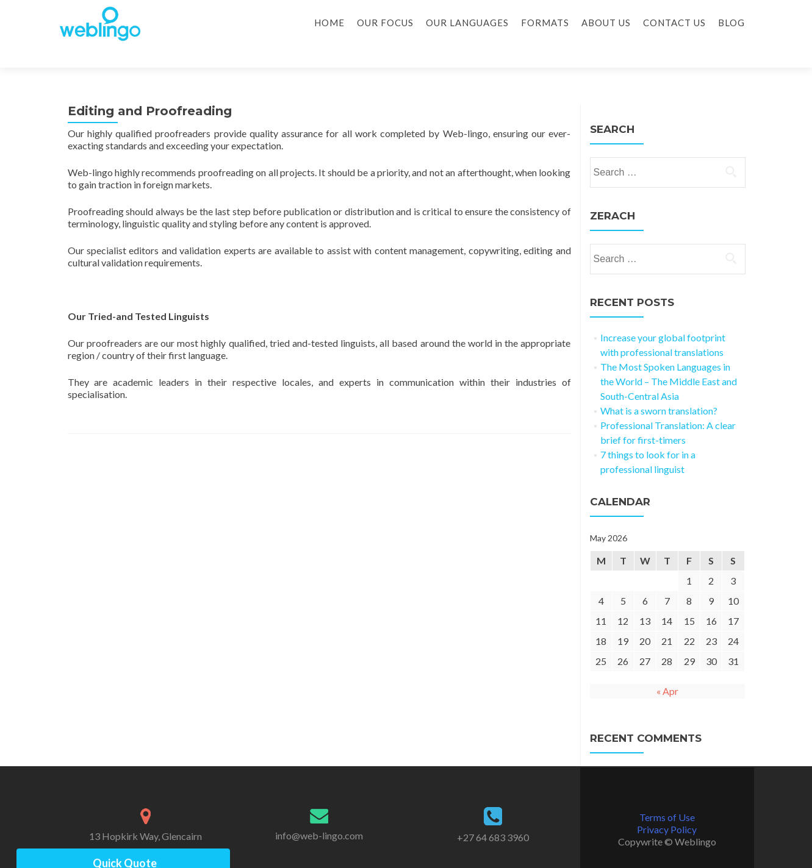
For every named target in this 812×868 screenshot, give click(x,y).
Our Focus (385, 22)
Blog (731, 22)
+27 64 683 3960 (493, 816)
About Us (606, 22)
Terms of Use (667, 796)
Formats (545, 22)
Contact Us (674, 22)
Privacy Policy (667, 808)
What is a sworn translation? (658, 389)
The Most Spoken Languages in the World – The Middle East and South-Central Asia (668, 360)
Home (329, 22)
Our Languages (467, 22)
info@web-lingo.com (319, 814)
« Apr (667, 669)
